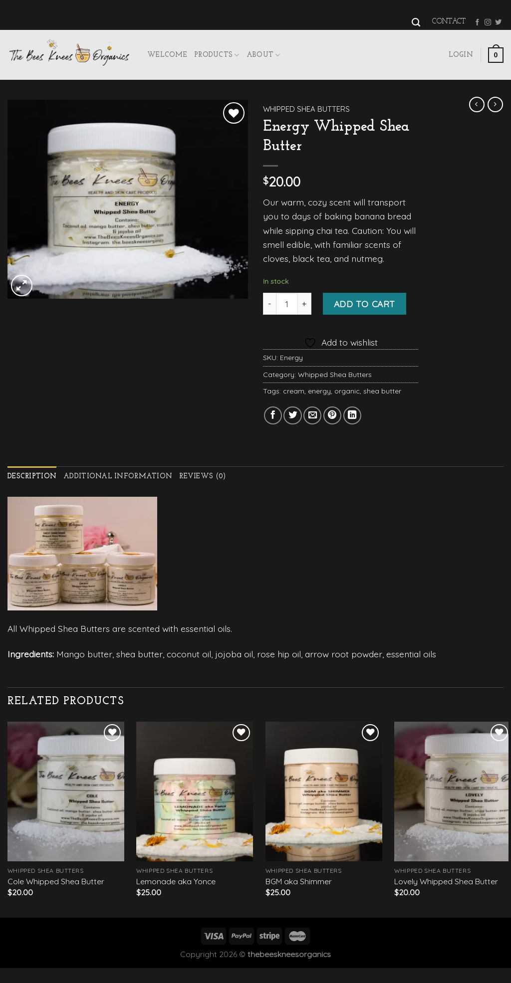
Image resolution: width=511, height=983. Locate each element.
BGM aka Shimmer (298, 881)
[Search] (416, 22)
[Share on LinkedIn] (352, 415)
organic (347, 391)
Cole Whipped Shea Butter (55, 881)
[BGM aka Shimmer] (323, 791)
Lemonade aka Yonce (176, 881)
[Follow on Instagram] (488, 22)
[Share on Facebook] (273, 415)
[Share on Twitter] (292, 415)
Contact (449, 21)
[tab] (31, 477)
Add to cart (364, 303)
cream (293, 391)
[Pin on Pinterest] (332, 415)
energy (319, 391)
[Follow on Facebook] (477, 22)
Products (217, 55)
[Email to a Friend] (312, 415)
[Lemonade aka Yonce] (194, 791)
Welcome (167, 55)
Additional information (117, 476)
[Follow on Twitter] (498, 22)
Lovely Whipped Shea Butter (446, 881)
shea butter (382, 391)
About (263, 55)
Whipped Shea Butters (306, 109)
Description (31, 476)
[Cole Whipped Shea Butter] (65, 791)
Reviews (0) (202, 476)
